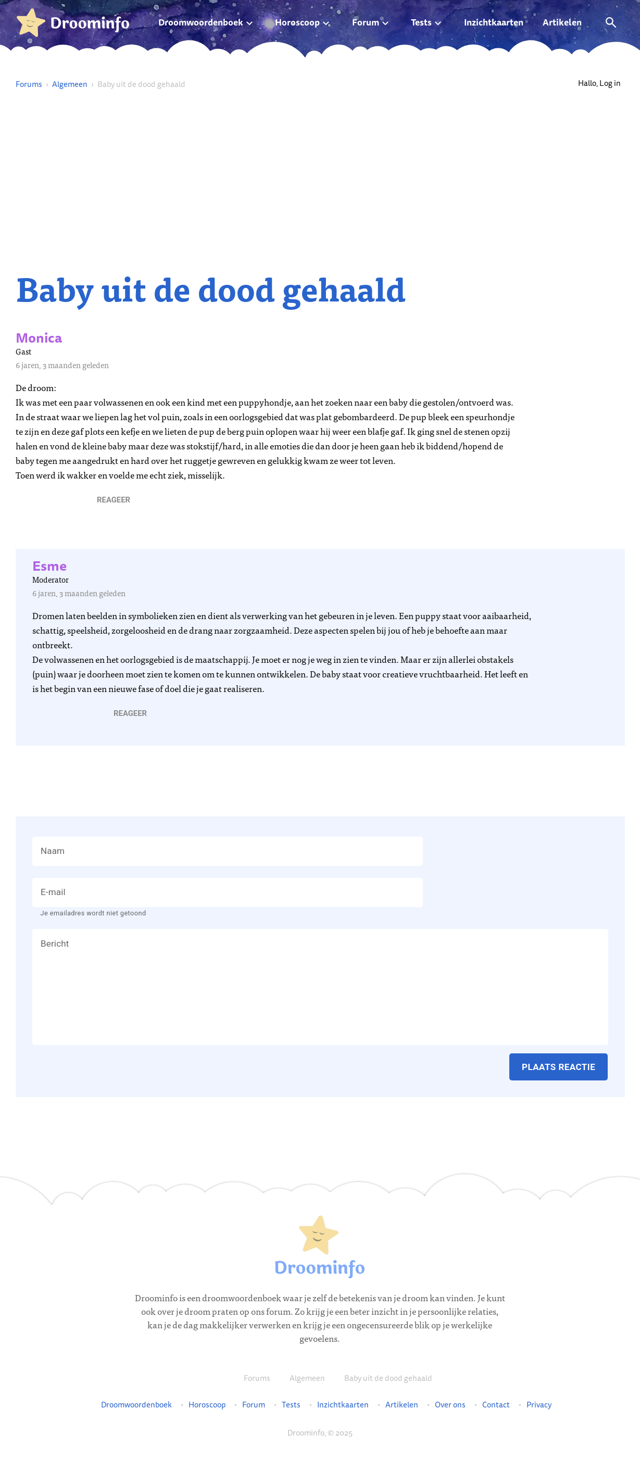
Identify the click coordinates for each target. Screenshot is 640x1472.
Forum (365, 22)
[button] (113, 499)
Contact (496, 1405)
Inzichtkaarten (493, 22)
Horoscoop (297, 22)
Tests (421, 22)
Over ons (450, 1405)
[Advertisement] (320, 180)
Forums (29, 84)
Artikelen (562, 22)
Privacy (538, 1405)
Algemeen (69, 84)
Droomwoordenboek (200, 22)
